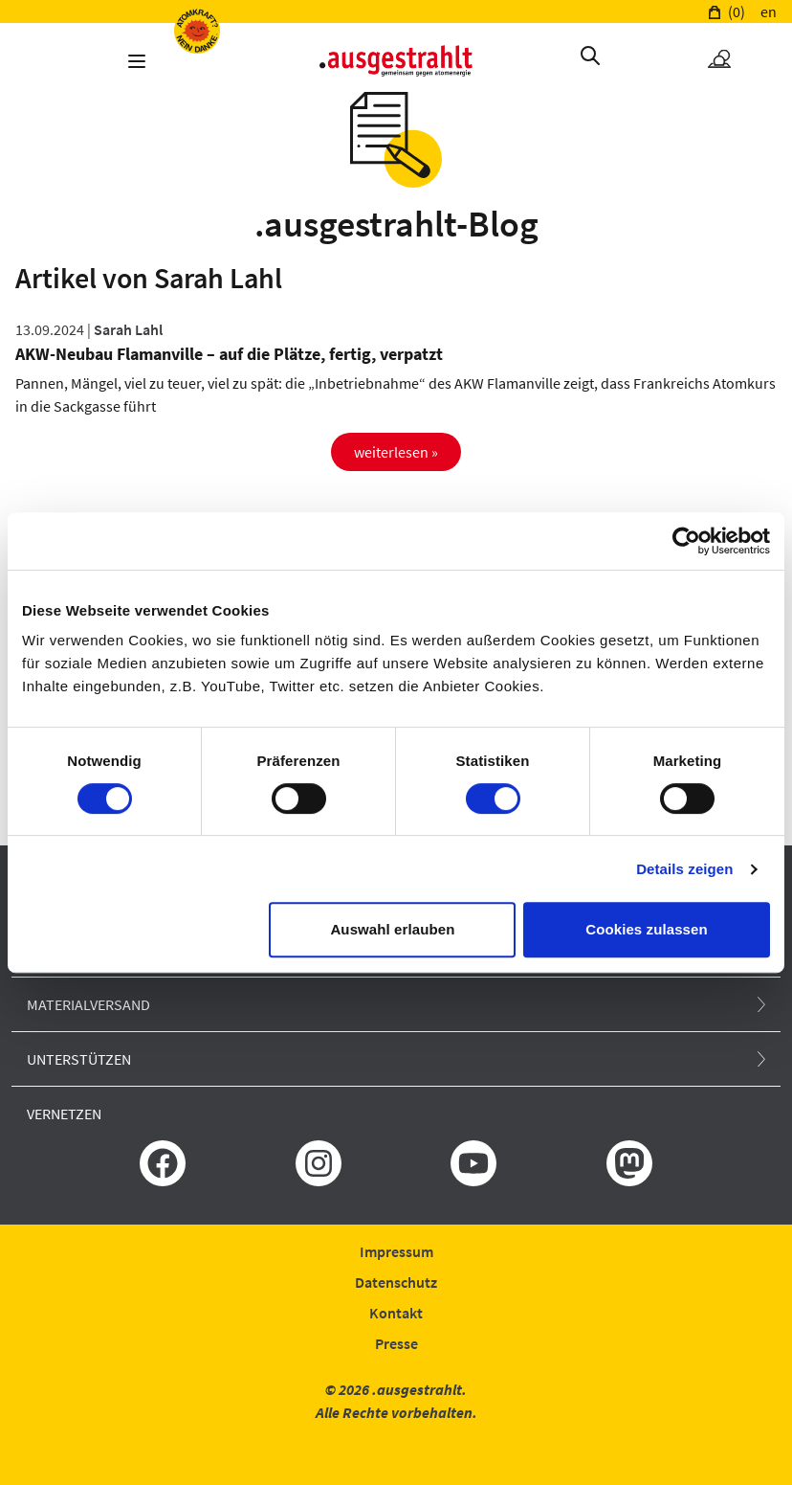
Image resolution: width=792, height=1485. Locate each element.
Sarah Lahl (128, 329)
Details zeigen (684, 869)
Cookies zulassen (646, 929)
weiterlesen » (396, 451)
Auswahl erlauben (392, 929)
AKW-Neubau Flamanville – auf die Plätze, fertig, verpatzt (229, 354)
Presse (396, 1343)
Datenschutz (396, 1282)
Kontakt (396, 1312)
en (768, 11)
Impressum (396, 1251)
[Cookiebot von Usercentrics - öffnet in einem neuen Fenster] (686, 541)
